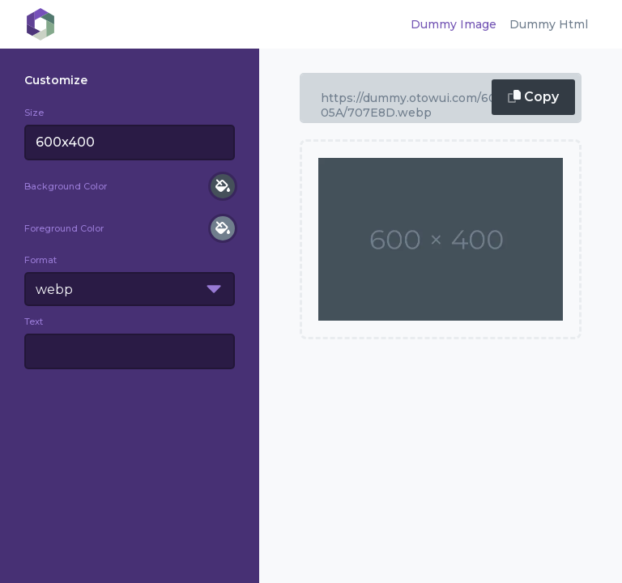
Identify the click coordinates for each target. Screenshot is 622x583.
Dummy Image (453, 24)
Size (34, 112)
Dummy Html (548, 24)
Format (40, 260)
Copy (533, 96)
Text (33, 321)
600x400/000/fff (441, 98)
